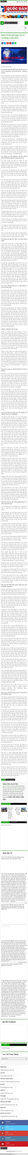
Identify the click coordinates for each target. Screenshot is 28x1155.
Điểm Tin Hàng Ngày (10, 779)
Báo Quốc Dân (6, 786)
